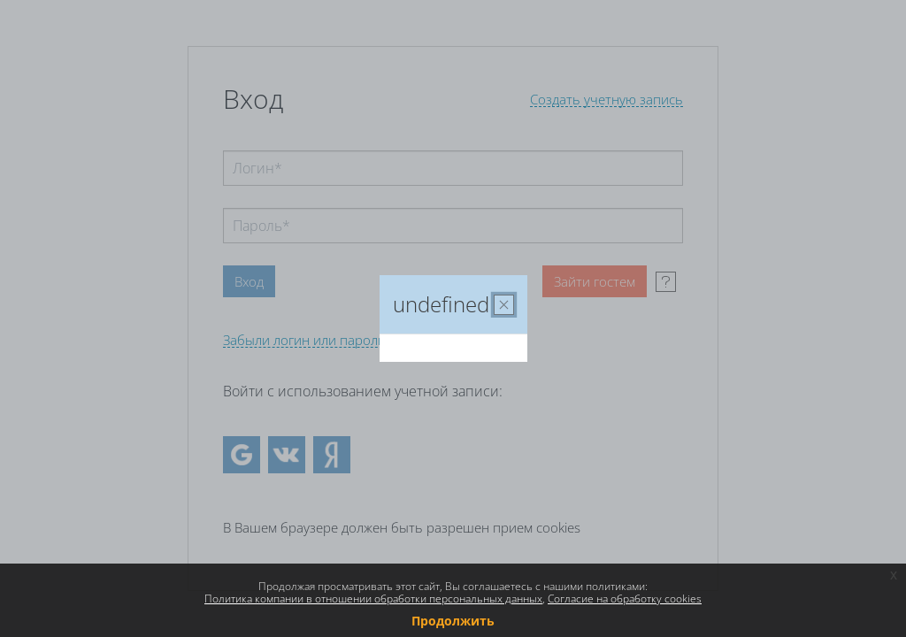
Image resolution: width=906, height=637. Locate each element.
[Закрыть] (504, 305)
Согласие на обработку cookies (625, 598)
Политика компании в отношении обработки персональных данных (373, 598)
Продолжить (453, 620)
